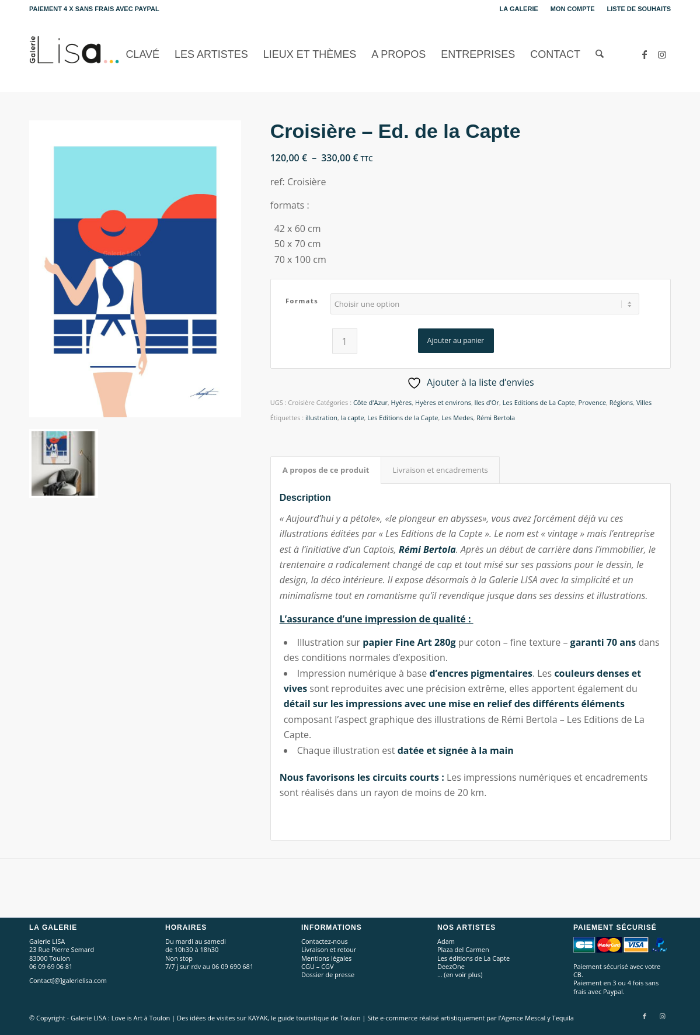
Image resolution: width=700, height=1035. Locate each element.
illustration (321, 417)
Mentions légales (326, 958)
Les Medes (457, 417)
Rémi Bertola (495, 417)
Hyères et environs (443, 402)
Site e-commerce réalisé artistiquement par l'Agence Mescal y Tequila (470, 1017)
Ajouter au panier (455, 340)
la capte (352, 417)
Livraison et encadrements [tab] (440, 470)
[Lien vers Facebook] (644, 54)
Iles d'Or (487, 402)
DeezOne (451, 966)
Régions (621, 402)
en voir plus (463, 974)
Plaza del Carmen (463, 949)
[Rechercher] (599, 54)
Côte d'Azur (370, 402)
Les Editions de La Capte (539, 402)
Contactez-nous (324, 941)
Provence (593, 402)
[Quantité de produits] (344, 341)
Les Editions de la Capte (402, 417)
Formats (301, 300)
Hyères (401, 402)
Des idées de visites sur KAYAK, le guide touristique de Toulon (268, 1017)
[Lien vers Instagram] (662, 54)
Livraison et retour (328, 949)
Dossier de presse (327, 974)
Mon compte (573, 8)
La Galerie (519, 8)
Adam (446, 941)
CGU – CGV (317, 966)
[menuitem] (519, 9)
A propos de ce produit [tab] (326, 470)
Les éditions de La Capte (473, 958)
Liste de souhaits (639, 8)
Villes (644, 402)
